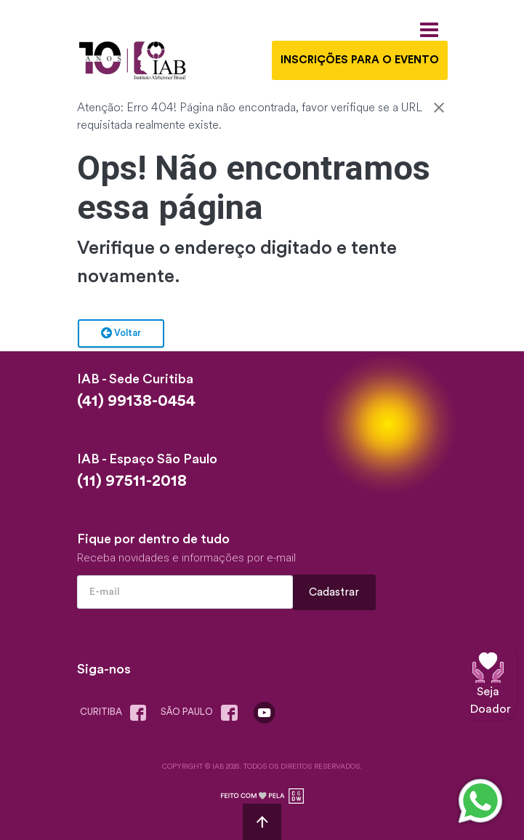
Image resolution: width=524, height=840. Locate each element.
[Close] (439, 109)
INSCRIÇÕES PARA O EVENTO (360, 60)
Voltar (121, 333)
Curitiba (116, 713)
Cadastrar (334, 592)
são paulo (202, 713)
